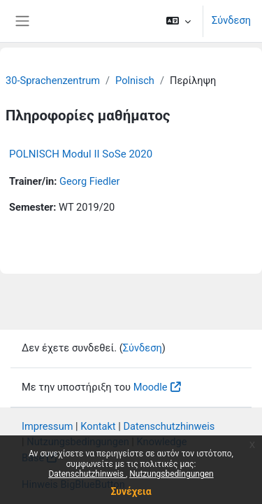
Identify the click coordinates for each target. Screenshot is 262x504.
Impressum (47, 426)
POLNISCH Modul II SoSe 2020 (80, 154)
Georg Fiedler (89, 181)
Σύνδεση (231, 20)
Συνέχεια (130, 491)
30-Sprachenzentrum (53, 80)
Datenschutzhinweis (87, 474)
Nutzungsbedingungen (171, 474)
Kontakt (97, 426)
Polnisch (134, 80)
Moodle (150, 387)
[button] (178, 21)
